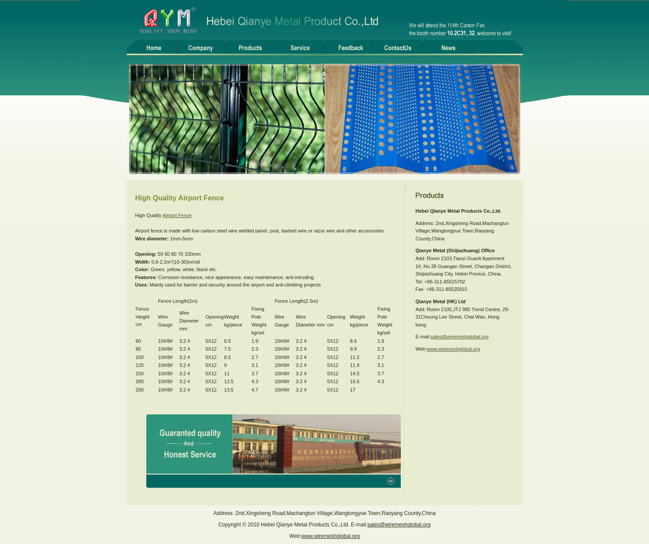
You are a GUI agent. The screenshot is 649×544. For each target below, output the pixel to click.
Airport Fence (177, 215)
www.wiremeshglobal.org (453, 349)
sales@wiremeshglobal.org (460, 336)
